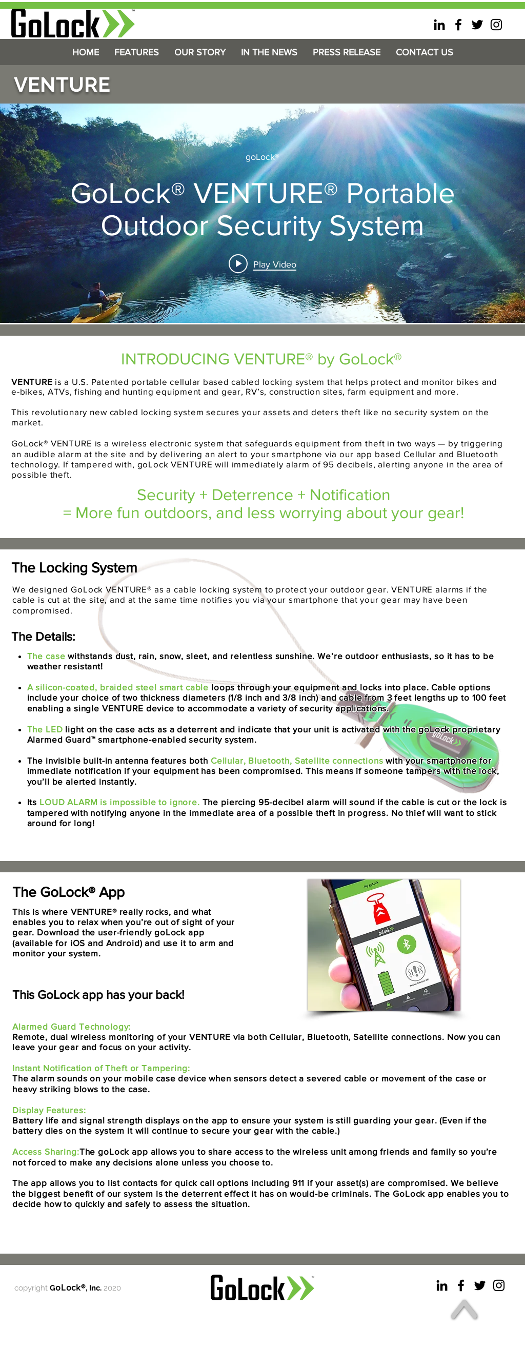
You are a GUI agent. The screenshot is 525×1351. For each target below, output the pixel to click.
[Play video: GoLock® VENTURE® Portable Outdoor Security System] (262, 264)
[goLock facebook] (458, 24)
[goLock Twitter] (477, 24)
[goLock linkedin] (439, 24)
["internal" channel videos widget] (262, 213)
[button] (137, 52)
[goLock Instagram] (496, 24)
